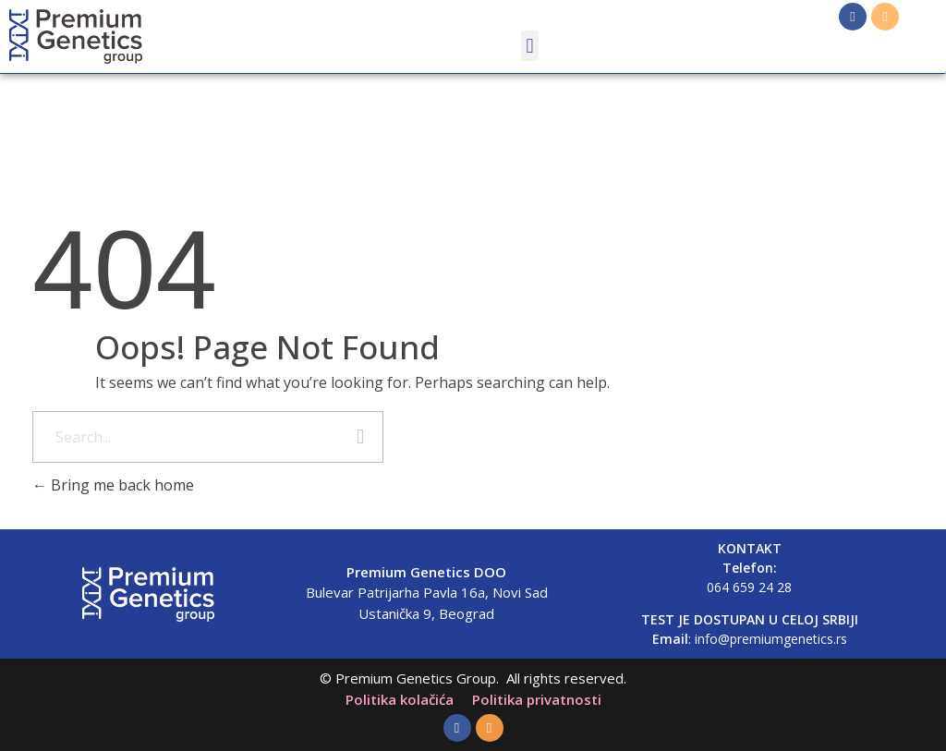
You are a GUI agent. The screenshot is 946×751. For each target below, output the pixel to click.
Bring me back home (113, 485)
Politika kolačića (400, 699)
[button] (530, 45)
